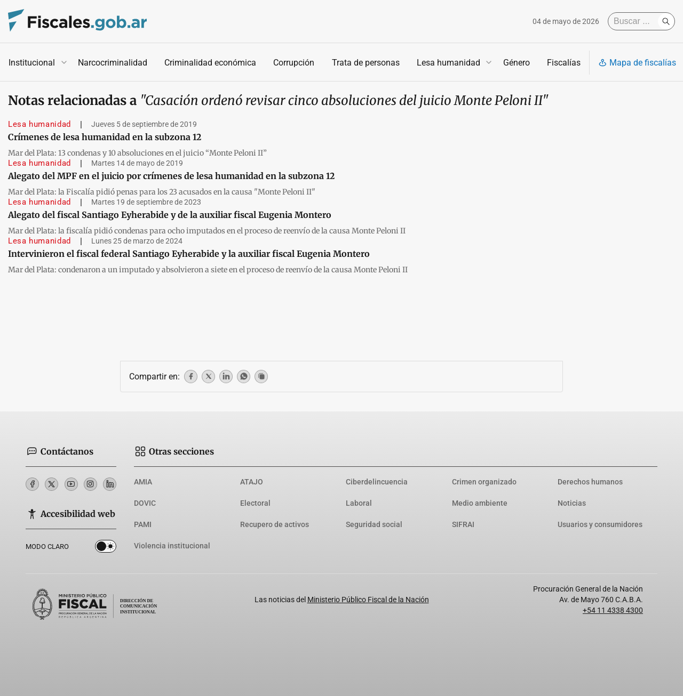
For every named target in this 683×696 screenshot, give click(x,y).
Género (516, 63)
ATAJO (251, 482)
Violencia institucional (172, 545)
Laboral (359, 503)
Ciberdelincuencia (377, 482)
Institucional (32, 63)
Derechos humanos (590, 482)
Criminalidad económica (210, 63)
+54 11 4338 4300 (613, 610)
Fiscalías (564, 63)
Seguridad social (374, 524)
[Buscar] (635, 21)
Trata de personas (366, 63)
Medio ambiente (479, 503)
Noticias (572, 503)
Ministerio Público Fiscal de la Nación (368, 599)
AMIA (143, 482)
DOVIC (145, 503)
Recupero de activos (274, 524)
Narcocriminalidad (112, 63)
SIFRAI (463, 524)
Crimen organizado (484, 482)
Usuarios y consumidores (600, 524)
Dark (106, 548)
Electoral (255, 503)
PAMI (143, 524)
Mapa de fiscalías (637, 63)
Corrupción (293, 63)
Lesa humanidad (448, 63)
